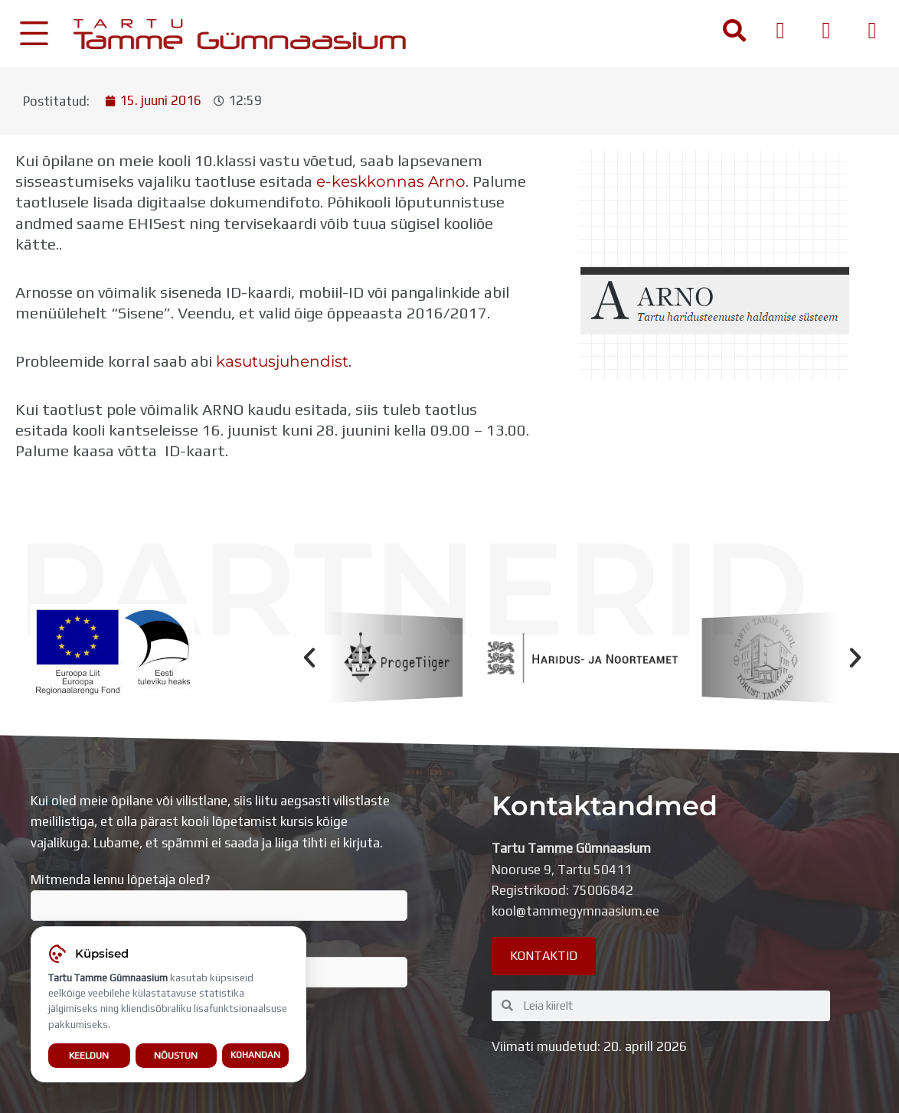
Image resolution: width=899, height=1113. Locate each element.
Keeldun (89, 1060)
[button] (309, 658)
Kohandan (255, 1061)
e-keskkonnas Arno (391, 181)
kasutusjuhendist (282, 360)
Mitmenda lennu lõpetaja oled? (219, 896)
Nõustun (176, 1060)
